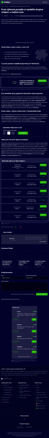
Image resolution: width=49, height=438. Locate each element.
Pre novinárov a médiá (41, 394)
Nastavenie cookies (7, 378)
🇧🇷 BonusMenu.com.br (40, 408)
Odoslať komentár (42, 294)
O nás (37, 385)
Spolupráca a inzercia (40, 392)
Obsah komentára (4, 281)
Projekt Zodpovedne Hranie (25, 395)
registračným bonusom (16, 74)
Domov (2, 6)
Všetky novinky (34, 15)
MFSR (36, 375)
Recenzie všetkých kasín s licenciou (24, 392)
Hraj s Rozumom (22, 397)
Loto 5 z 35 (41, 15)
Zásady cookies (39, 401)
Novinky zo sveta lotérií (27, 15)
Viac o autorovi (43, 241)
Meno (2, 275)
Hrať (34, 319)
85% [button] (15, 83)
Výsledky (43, 168)
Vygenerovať (23, 133)
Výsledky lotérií (6, 402)
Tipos (38, 15)
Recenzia (16, 319)
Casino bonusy (6, 385)
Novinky (6, 6)
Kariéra (37, 390)
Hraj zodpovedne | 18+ (24, 385)
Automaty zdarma (6, 397)
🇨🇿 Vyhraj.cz (39, 403)
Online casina (5, 399)
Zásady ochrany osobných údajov (41, 398)
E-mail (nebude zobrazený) (31, 275)
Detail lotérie (42, 209)
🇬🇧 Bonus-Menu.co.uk (40, 405)
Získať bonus (42, 80)
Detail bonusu (42, 83)
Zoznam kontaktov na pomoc (24, 388)
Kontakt (37, 387)
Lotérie (22, 15)
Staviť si (43, 165)
